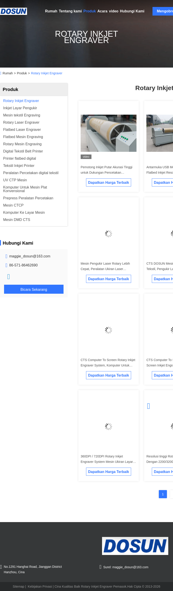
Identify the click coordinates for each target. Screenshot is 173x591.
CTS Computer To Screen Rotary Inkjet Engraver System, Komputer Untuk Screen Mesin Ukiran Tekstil (108, 365)
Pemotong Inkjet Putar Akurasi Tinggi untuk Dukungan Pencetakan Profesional (106, 172)
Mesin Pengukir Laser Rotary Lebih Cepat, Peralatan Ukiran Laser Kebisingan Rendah (105, 269)
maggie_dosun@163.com (29, 256)
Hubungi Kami (132, 11)
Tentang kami (70, 11)
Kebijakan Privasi (40, 586)
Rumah (51, 11)
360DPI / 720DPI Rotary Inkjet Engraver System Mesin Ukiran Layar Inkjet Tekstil (107, 462)
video (113, 11)
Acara (102, 11)
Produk (89, 11)
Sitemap (18, 586)
